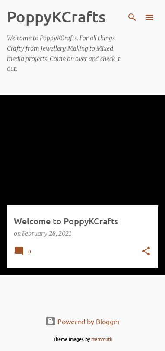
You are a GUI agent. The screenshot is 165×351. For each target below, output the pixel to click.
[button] (146, 252)
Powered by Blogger (82, 321)
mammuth (101, 338)
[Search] (132, 17)
